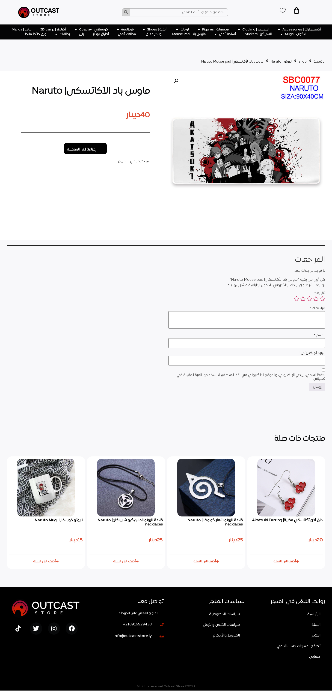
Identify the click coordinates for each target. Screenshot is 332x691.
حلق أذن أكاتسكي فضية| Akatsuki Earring (287, 520)
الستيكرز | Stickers (258, 34)
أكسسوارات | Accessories (299, 29)
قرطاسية (125, 29)
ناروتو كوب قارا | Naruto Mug (59, 520)
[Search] (126, 12)
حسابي (314, 657)
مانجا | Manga (21, 30)
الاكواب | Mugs (293, 34)
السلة (315, 625)
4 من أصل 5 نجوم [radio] (303, 299)
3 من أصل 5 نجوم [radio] (309, 299)
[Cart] (299, 11)
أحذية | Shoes (155, 29)
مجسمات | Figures (213, 29)
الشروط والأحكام (226, 636)
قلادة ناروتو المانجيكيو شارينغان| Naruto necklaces (130, 522)
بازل (81, 34)
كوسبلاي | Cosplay (91, 29)
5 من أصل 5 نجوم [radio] (296, 299)
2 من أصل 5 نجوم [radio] (316, 299)
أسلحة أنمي (225, 34)
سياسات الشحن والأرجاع (221, 625)
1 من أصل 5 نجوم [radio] (322, 299)
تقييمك (319, 293)
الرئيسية (319, 62)
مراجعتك (317, 308)
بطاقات (62, 34)
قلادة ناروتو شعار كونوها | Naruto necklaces (215, 522)
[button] (176, 81)
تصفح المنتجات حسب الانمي (298, 646)
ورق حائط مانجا (35, 34)
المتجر (315, 636)
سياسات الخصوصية (224, 615)
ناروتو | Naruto (281, 62)
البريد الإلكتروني (311, 353)
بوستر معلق (154, 34)
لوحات (182, 29)
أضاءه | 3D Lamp (53, 30)
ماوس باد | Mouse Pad (189, 34)
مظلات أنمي (127, 34)
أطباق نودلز (101, 34)
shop (303, 62)
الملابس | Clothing (253, 29)
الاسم (319, 335)
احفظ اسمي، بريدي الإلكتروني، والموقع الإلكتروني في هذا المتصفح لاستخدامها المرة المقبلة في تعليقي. (251, 377)
